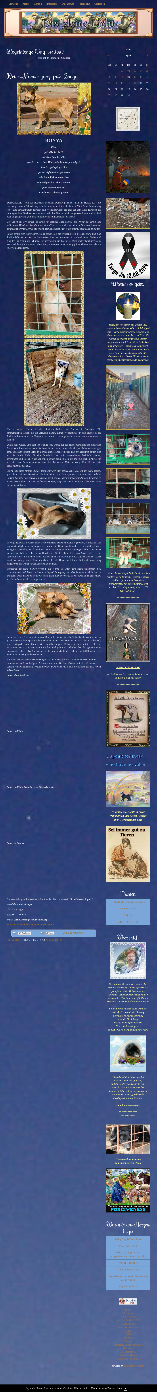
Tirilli (128, 1334)
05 (147, 70)
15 (122, 83)
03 (135, 70)
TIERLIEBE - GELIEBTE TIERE (128, 901)
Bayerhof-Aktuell (128, 1355)
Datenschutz (68, 3)
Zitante (128, 1309)
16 (128, 83)
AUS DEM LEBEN (128, 922)
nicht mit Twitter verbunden (42, 933)
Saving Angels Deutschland (128, 1239)
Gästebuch (99, 3)
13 (109, 83)
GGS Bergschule (128, 1352)
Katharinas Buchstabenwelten (128, 1344)
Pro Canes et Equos (128, 1263)
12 (147, 77)
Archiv (26, 3)
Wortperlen (128, 1313)
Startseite (13, 3)
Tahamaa (128, 1341)
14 (116, 83)
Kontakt (38, 3)
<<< (109, 55)
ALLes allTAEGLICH (128, 1320)
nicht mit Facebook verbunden (15, 933)
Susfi (128, 1330)
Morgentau (128, 1348)
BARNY (128, 915)
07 (116, 77)
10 (135, 77)
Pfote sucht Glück (128, 1246)
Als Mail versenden (73, 933)
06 (109, 77)
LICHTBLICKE (128, 908)
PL (61, 940)
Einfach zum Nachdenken (128, 1359)
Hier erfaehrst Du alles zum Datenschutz (98, 1388)
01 (122, 70)
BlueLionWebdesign (134, 1365)
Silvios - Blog (128, 1316)
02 (128, 70)
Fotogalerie (84, 3)
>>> (147, 55)
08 (122, 77)
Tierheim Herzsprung (128, 1269)
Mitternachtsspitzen (128, 1327)
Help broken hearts (128, 1286)
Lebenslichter (13, 940)
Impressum (51, 3)
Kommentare (51, 940)
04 (141, 70)
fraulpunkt (128, 1337)
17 (135, 83)
